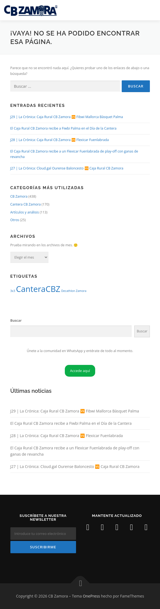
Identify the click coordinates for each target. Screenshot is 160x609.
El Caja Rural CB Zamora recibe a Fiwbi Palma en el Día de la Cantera (63, 128)
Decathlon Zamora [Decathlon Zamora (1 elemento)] (73, 291)
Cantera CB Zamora (25, 204)
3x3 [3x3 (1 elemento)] (12, 291)
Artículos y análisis (24, 212)
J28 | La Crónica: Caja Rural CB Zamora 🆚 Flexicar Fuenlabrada (59, 139)
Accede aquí (80, 370)
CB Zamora (19, 196)
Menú (150, 10)
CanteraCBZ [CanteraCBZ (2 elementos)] (38, 288)
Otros (14, 220)
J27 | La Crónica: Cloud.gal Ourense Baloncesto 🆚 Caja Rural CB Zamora (66, 168)
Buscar (16, 320)
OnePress (91, 596)
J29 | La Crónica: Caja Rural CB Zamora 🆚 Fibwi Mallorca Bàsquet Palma (66, 117)
